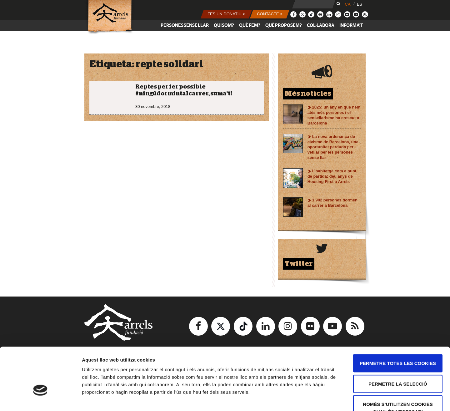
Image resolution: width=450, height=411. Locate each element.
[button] (226, 14)
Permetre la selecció (397, 342)
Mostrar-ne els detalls (359, 398)
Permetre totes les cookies (398, 321)
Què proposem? (283, 25)
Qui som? (224, 25)
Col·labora (320, 25)
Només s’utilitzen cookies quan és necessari (397, 366)
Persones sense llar (185, 25)
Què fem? (249, 25)
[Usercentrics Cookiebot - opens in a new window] (40, 398)
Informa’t (351, 25)
